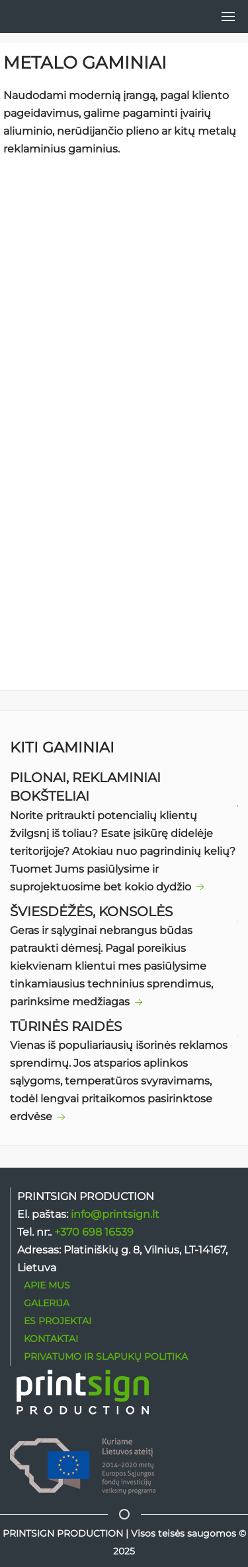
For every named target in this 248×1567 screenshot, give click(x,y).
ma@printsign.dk (103, 528)
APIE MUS (47, 1285)
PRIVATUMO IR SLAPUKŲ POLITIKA (106, 1356)
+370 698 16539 (80, 546)
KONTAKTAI (51, 1339)
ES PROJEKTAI (57, 1321)
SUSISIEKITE (124, 439)
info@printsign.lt (115, 1214)
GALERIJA (46, 1303)
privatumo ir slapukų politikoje (117, 698)
